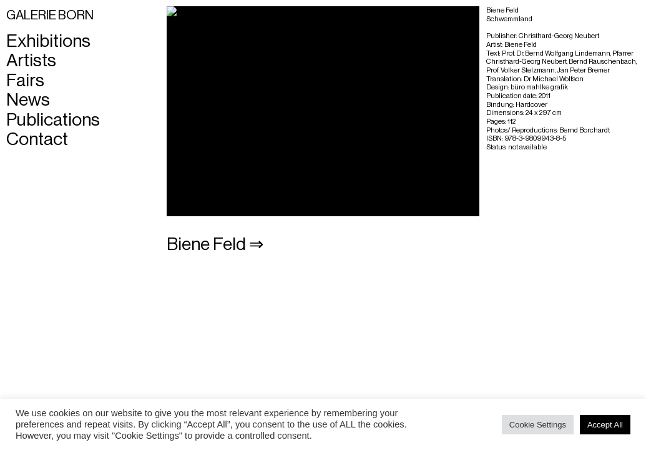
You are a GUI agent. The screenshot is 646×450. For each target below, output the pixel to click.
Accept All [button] (605, 424)
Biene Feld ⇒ (215, 244)
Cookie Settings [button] (537, 424)
